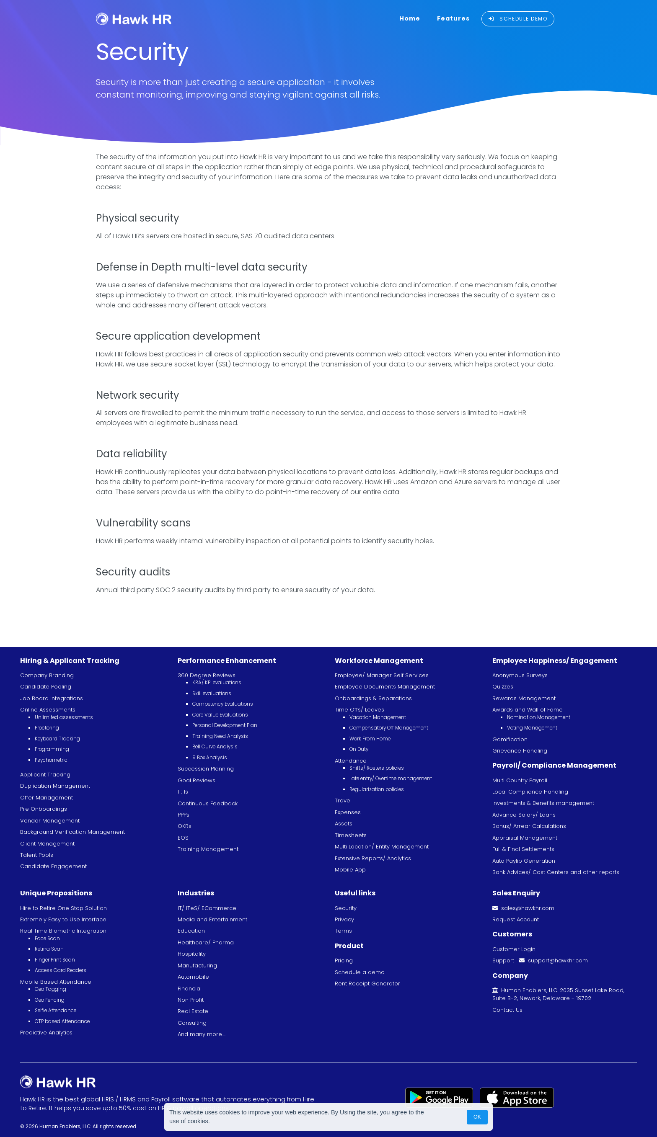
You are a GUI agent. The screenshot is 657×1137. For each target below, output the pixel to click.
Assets (343, 824)
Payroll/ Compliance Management (554, 765)
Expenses (348, 812)
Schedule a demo (360, 972)
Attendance (351, 761)
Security (346, 908)
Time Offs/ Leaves (359, 710)
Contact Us (507, 1010)
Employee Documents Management (385, 687)
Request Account (515, 919)
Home (409, 18)
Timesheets (351, 835)
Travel (343, 800)
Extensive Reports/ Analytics (373, 858)
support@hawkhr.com (553, 960)
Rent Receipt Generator (367, 983)
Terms (343, 931)
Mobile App (350, 870)
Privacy (344, 919)
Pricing (344, 960)
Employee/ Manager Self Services (382, 675)
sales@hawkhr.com (523, 908)
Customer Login (513, 949)
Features (453, 18)
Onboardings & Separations (373, 698)
